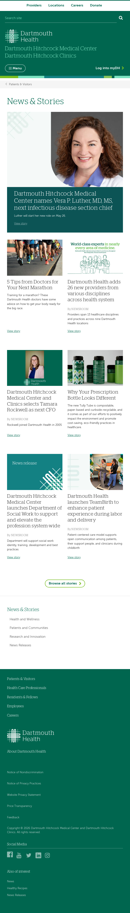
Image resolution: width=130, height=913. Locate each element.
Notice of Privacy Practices (24, 783)
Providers (34, 5)
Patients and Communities (29, 628)
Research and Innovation (28, 636)
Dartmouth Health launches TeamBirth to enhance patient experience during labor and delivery (95, 508)
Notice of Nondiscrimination (25, 772)
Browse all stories (63, 583)
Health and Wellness (25, 619)
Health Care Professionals (26, 688)
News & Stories (23, 609)
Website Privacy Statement (24, 795)
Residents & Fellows (22, 697)
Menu (17, 68)
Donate (96, 5)
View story (20, 223)
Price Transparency (19, 806)
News (10, 881)
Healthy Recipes (17, 888)
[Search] (121, 18)
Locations (56, 5)
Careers (77, 5)
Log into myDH (108, 68)
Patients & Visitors (20, 84)
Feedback (13, 817)
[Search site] (61, 18)
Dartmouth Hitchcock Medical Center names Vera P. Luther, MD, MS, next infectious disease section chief (63, 201)
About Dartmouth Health (26, 751)
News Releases (20, 645)
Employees (15, 706)
